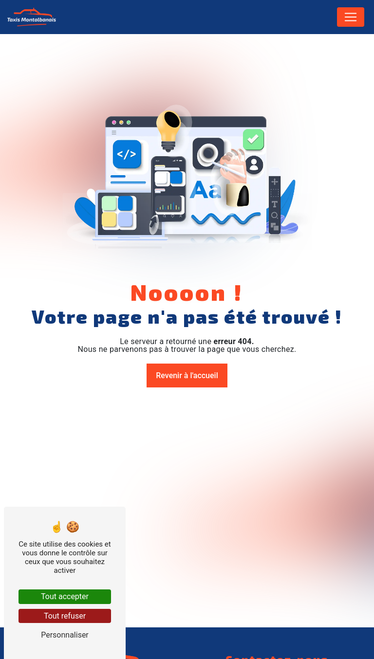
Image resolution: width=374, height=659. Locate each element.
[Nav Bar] (350, 17)
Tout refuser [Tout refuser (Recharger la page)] (65, 616)
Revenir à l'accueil (187, 375)
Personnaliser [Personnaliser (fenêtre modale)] (65, 635)
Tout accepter (65, 596)
